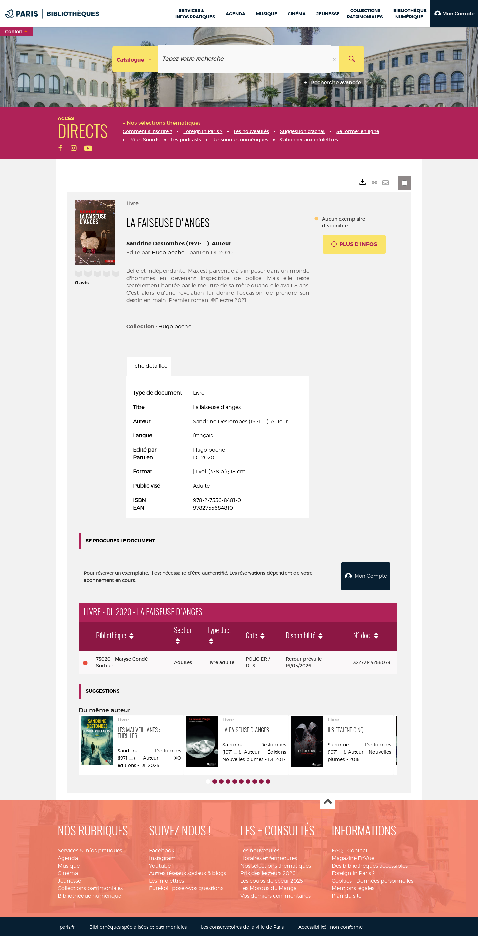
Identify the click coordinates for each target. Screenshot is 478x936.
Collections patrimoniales (90, 887)
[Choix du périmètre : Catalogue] (135, 59)
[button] (454, 13)
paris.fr (67, 925)
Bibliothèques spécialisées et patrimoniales (138, 925)
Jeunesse (69, 879)
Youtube (160, 864)
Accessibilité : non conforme (330, 925)
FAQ (337, 849)
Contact (357, 849)
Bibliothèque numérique (89, 894)
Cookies (342, 879)
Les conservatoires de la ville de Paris (242, 925)
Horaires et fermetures (268, 856)
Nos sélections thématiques (275, 864)
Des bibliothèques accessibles (370, 864)
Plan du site (346, 894)
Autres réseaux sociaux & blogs (187, 871)
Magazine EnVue (353, 856)
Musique (69, 864)
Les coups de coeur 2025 (271, 879)
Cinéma (68, 871)
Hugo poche (168, 252)
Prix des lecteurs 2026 (268, 871)
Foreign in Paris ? (353, 871)
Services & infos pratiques (90, 849)
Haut (327, 800)
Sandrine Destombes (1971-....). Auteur (178, 243)
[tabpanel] (218, 450)
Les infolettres (166, 879)
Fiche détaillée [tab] (148, 366)
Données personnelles (384, 879)
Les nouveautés (259, 849)
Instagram (162, 856)
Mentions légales (353, 887)
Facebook (161, 849)
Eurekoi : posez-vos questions (186, 887)
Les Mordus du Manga (268, 887)
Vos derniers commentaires (275, 894)
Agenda (68, 856)
